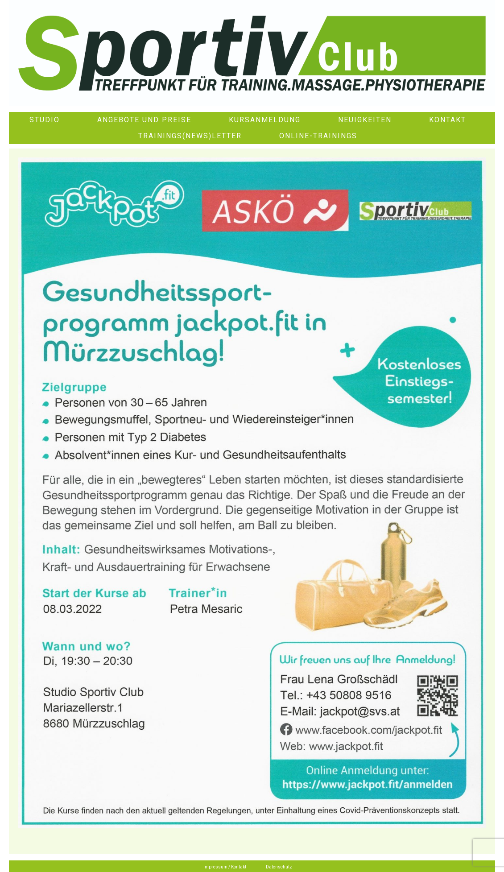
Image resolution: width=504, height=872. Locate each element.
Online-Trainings (318, 136)
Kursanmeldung (265, 120)
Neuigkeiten (365, 120)
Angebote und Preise (144, 120)
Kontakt (447, 120)
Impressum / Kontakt (224, 866)
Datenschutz (279, 866)
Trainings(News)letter (190, 136)
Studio (44, 120)
